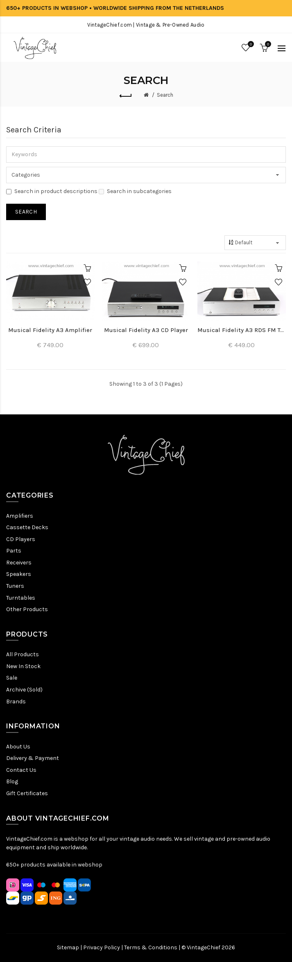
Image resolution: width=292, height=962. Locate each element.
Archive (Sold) (24, 689)
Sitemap (68, 947)
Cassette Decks (27, 527)
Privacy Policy (101, 947)
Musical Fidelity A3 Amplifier (50, 330)
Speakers (18, 574)
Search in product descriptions (51, 191)
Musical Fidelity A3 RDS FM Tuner (241, 330)
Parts (13, 550)
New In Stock (23, 666)
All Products (22, 654)
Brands (16, 701)
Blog (12, 781)
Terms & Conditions (150, 947)
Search (165, 95)
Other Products (27, 609)
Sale (11, 677)
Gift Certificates (27, 793)
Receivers (19, 562)
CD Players (20, 539)
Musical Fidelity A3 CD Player (146, 330)
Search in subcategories (135, 191)
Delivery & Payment (32, 758)
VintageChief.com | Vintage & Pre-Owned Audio (145, 25)
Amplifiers (19, 515)
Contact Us (21, 769)
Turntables (20, 597)
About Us (18, 746)
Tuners (15, 585)
